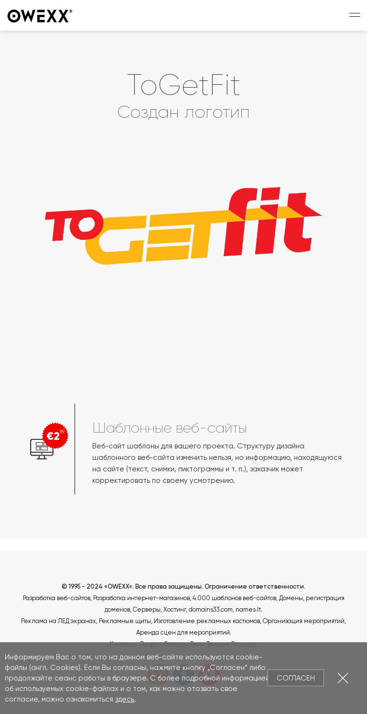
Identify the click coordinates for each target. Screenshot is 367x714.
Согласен (296, 678)
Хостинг (174, 609)
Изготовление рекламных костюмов (207, 621)
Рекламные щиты (125, 621)
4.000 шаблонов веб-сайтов (234, 598)
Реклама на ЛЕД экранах (58, 621)
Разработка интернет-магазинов (141, 598)
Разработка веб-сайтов (56, 598)
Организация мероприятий (304, 621)
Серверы (147, 609)
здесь (124, 699)
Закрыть (343, 678)
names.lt (248, 609)
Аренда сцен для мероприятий (183, 632)
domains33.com (211, 609)
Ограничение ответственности (254, 586)
